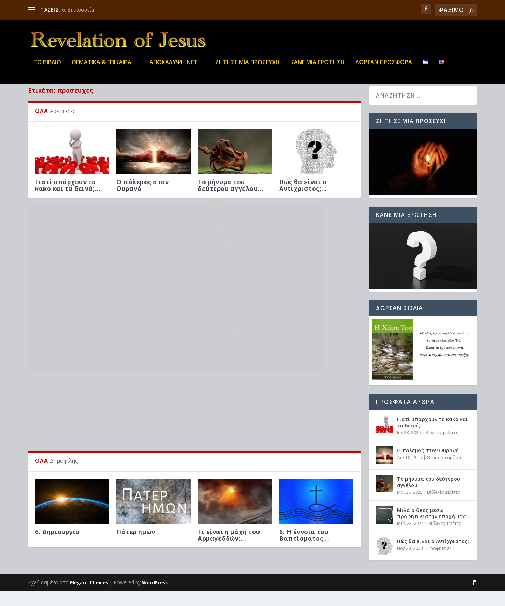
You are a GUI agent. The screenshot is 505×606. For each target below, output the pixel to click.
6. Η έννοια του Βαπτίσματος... (304, 480)
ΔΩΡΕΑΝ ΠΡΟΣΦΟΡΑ (383, 66)
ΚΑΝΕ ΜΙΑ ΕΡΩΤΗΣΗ (317, 66)
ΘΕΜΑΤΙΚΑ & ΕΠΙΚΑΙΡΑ (102, 66)
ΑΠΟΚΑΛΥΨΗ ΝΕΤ (173, 66)
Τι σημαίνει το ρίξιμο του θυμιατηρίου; (98, 329)
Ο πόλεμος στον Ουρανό (142, 200)
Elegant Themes (89, 598)
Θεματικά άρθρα (52, 339)
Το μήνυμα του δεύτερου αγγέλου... (231, 200)
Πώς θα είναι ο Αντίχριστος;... (303, 200)
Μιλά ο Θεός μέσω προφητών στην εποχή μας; (432, 528)
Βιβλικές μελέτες (441, 448)
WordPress (155, 598)
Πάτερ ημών (135, 477)
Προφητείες (439, 563)
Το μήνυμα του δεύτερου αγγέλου (428, 497)
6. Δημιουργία (78, 9)
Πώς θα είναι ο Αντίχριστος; (433, 556)
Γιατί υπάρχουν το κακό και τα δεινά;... (68, 200)
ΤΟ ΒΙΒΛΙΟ (47, 66)
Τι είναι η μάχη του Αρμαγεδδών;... (229, 480)
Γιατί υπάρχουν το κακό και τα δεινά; (432, 437)
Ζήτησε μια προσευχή (247, 66)
